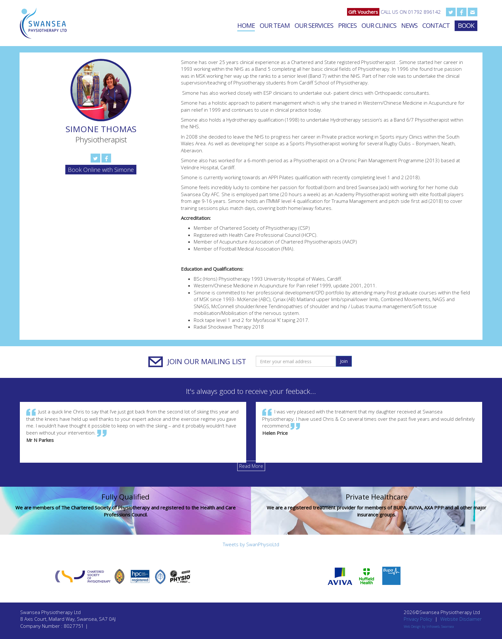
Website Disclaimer (461, 619)
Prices (347, 25)
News (409, 25)
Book (466, 25)
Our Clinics (378, 25)
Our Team (275, 25)
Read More (251, 466)
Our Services (314, 25)
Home (246, 25)
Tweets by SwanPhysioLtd (251, 544)
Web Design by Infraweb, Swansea (429, 626)
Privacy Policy (418, 619)
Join (344, 361)
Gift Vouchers (363, 12)
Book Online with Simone (101, 169)
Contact (436, 25)
